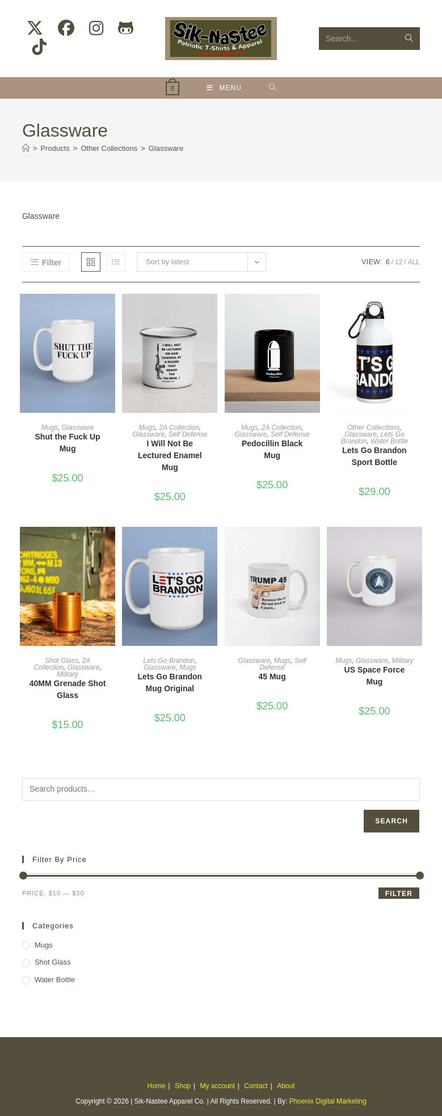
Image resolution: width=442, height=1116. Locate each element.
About (285, 1086)
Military (67, 674)
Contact (255, 1086)
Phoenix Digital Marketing (328, 1101)
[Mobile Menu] (224, 88)
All (414, 262)
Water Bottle (389, 441)
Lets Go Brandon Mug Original (170, 682)
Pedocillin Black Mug (272, 449)
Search (391, 821)
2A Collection (179, 428)
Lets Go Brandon (169, 661)
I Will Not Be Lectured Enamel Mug (170, 455)
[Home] (26, 148)
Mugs (49, 428)
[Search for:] (272, 88)
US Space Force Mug (374, 675)
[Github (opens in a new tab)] (125, 28)
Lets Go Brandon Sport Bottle (374, 456)
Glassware (166, 148)
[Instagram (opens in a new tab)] (96, 28)
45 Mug (272, 676)
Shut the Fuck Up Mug (67, 442)
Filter (398, 894)
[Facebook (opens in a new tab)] (66, 28)
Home (157, 1086)
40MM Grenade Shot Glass (68, 689)
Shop (183, 1086)
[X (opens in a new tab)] (35, 28)
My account (217, 1086)
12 (398, 262)
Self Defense (188, 434)
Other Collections (373, 428)
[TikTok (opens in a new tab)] (39, 47)
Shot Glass (61, 661)
